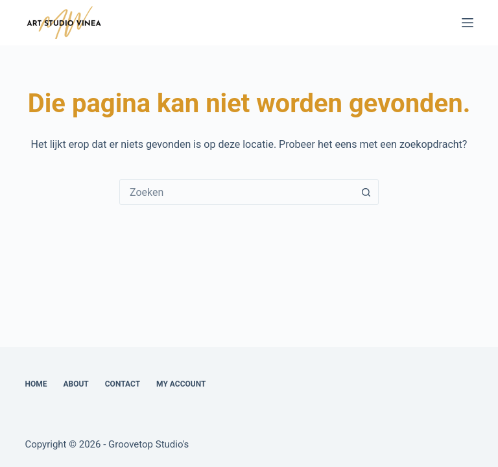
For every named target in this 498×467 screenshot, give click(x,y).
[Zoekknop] (365, 192)
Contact (122, 384)
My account (181, 384)
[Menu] (467, 23)
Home (36, 384)
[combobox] (236, 192)
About (75, 384)
